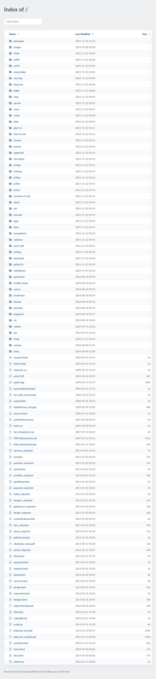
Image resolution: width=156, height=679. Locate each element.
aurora (14, 289)
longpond (16, 314)
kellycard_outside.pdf (22, 636)
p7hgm (15, 165)
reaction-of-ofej (19, 196)
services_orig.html (21, 450)
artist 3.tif (16, 376)
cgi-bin (15, 103)
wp (13, 332)
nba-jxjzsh (16, 158)
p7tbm (15, 177)
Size (144, 34)
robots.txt (16, 661)
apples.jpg (16, 382)
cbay (13, 96)
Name (12, 34)
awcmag (15, 78)
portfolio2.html (19, 481)
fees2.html (17, 649)
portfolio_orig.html (21, 475)
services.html (18, 580)
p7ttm (14, 183)
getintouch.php (19, 537)
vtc (13, 320)
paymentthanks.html (22, 388)
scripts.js (16, 624)
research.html (18, 357)
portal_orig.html (19, 549)
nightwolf (16, 152)
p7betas (15, 171)
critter (14, 115)
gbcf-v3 (15, 127)
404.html (16, 612)
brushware (17, 295)
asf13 (14, 65)
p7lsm (14, 190)
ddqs (14, 121)
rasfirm (15, 326)
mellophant (17, 270)
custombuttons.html (22, 518)
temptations (17, 233)
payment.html (18, 562)
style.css (15, 425)
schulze (15, 345)
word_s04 (16, 245)
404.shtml (16, 556)
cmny (14, 109)
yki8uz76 (16, 264)
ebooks (15, 301)
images (15, 47)
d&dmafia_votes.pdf (22, 543)
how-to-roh (17, 134)
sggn (13, 220)
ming (14, 351)
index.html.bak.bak (21, 605)
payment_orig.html (21, 487)
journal (15, 146)
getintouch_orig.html (22, 506)
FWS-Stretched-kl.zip (22, 444)
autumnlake (17, 71)
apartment (16, 276)
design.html (17, 587)
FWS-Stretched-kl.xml (23, 438)
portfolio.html (18, 643)
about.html (17, 574)
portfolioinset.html (21, 419)
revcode (15, 214)
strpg (14, 338)
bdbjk (14, 90)
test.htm (15, 456)
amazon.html (18, 413)
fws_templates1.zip (21, 431)
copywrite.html (19, 593)
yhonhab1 (16, 258)
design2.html (18, 599)
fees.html (16, 655)
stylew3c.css (18, 369)
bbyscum (16, 84)
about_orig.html (19, 531)
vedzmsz (16, 239)
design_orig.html (20, 512)
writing (15, 251)
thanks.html (17, 363)
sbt (13, 208)
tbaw (14, 227)
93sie (14, 53)
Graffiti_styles (18, 283)
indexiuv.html (18, 568)
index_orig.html (19, 494)
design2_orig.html (20, 500)
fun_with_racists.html (22, 394)
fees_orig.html (18, 525)
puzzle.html (17, 400)
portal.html (17, 469)
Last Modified (82, 34)
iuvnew (15, 140)
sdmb (14, 202)
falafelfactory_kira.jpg (22, 407)
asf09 (14, 59)
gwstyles (16, 307)
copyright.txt (18, 618)
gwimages (16, 41)
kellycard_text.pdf (20, 630)
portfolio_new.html (21, 463)
